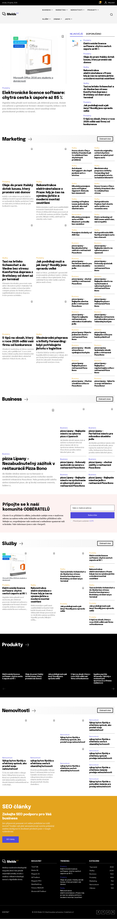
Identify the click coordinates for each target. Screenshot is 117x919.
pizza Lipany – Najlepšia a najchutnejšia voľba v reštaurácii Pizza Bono (104, 368)
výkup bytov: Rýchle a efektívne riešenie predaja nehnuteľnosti (100, 770)
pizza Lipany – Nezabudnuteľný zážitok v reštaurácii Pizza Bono (28, 464)
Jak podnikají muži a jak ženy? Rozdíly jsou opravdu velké (98, 108)
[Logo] (10, 14)
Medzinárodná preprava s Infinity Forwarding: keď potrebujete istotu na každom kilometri (103, 173)
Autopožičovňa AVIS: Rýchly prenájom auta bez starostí (104, 235)
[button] (111, 14)
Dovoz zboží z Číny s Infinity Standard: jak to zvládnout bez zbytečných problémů (81, 155)
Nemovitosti (7, 758)
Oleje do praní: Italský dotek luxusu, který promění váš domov (98, 60)
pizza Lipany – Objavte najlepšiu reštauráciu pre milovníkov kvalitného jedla (82, 319)
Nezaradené (76, 214)
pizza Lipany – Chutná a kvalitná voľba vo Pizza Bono (82, 383)
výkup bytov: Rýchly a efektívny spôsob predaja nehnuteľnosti (100, 756)
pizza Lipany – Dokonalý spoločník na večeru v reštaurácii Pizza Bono (103, 266)
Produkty (6, 88)
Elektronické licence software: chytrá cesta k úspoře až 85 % (97, 46)
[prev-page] (4, 689)
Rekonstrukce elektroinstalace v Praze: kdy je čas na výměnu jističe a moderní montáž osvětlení (101, 574)
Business (75, 243)
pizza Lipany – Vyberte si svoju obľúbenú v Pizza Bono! (104, 383)
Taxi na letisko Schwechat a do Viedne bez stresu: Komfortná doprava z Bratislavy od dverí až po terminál (98, 92)
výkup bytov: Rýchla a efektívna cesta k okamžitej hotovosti (42, 764)
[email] (92, 508)
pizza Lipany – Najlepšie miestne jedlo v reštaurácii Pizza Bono (101, 481)
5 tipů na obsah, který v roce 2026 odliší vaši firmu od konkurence (99, 122)
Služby (86, 67)
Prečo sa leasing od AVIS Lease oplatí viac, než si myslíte (104, 219)
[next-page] (113, 689)
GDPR (91, 521)
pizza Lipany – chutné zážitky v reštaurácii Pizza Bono (81, 281)
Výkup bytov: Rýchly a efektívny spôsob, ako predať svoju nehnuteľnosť (72, 740)
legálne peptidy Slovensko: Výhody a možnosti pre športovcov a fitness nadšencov (103, 678)
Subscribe (92, 515)
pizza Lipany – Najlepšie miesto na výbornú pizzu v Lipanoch (72, 434)
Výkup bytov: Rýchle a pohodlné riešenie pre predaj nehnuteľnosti (100, 784)
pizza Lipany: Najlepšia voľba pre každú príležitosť (103, 335)
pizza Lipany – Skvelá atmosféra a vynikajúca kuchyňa (81, 350)
